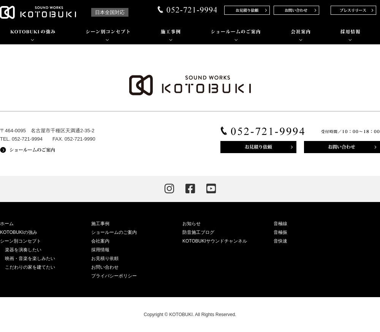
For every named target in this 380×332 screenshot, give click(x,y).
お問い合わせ (105, 267)
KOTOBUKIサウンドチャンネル (214, 241)
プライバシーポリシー (114, 276)
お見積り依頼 (105, 258)
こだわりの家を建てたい (30, 267)
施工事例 (100, 223)
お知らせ (191, 223)
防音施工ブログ (198, 232)
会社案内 (100, 241)
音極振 (280, 232)
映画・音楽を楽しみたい (30, 258)
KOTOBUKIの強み (18, 232)
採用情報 (100, 249)
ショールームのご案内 (114, 232)
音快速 (280, 241)
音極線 (280, 223)
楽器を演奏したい (23, 249)
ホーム (7, 223)
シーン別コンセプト (20, 241)
